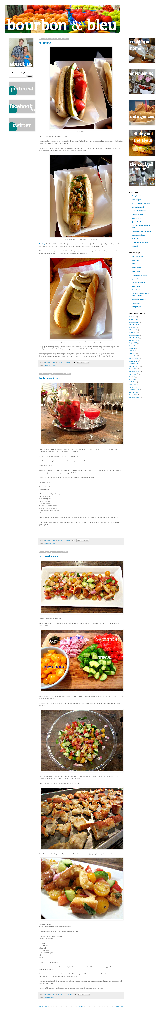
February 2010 (133, 387)
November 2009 (134, 392)
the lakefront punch (50, 378)
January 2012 (133, 361)
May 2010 (132, 379)
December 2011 (134, 364)
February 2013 (133, 330)
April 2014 (132, 317)
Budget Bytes (136, 260)
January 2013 (133, 332)
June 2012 (132, 348)
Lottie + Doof (136, 271)
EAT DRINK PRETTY (139, 211)
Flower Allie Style (137, 214)
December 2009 (134, 390)
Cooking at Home (49, 997)
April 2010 (132, 382)
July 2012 (132, 345)
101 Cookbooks (136, 264)
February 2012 (133, 358)
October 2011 (133, 369)
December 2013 (134, 322)
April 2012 (132, 353)
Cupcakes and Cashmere (140, 242)
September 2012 (134, 340)
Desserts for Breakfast (139, 299)
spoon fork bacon (137, 256)
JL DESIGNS (136, 239)
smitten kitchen (137, 268)
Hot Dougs (42, 244)
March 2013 (132, 327)
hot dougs (45, 42)
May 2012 (132, 351)
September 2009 (134, 397)
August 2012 (133, 343)
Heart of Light (136, 218)
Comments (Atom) (52, 1010)
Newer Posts (43, 1006)
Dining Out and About (50, 365)
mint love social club (138, 235)
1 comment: (67, 540)
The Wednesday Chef (138, 282)
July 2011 (132, 377)
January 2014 (133, 319)
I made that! (136, 303)
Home (81, 1006)
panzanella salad (49, 556)
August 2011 (133, 374)
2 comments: (67, 362)
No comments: (68, 994)
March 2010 (132, 384)
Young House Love (138, 196)
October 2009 (133, 395)
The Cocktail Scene (49, 543)
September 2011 (134, 371)
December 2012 (134, 335)
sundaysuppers (136, 307)
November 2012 (134, 338)
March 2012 (132, 356)
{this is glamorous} (138, 207)
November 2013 (134, 324)
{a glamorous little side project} (142, 231)
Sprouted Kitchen (137, 279)
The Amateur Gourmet (139, 275)
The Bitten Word (137, 290)
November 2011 (134, 366)
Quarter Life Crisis (138, 222)
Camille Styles (136, 200)
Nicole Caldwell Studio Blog (141, 203)
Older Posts (119, 1006)
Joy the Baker (136, 286)
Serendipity (135, 246)
